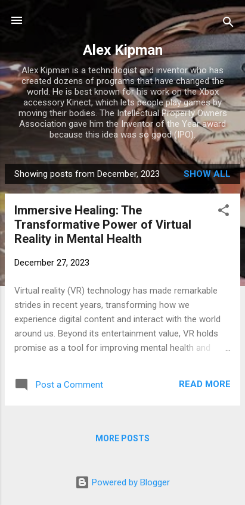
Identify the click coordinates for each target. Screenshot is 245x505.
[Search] (228, 24)
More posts (122, 438)
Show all (207, 174)
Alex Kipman (123, 50)
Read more (205, 384)
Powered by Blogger (122, 482)
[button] (223, 212)
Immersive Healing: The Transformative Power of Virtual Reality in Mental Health (102, 224)
